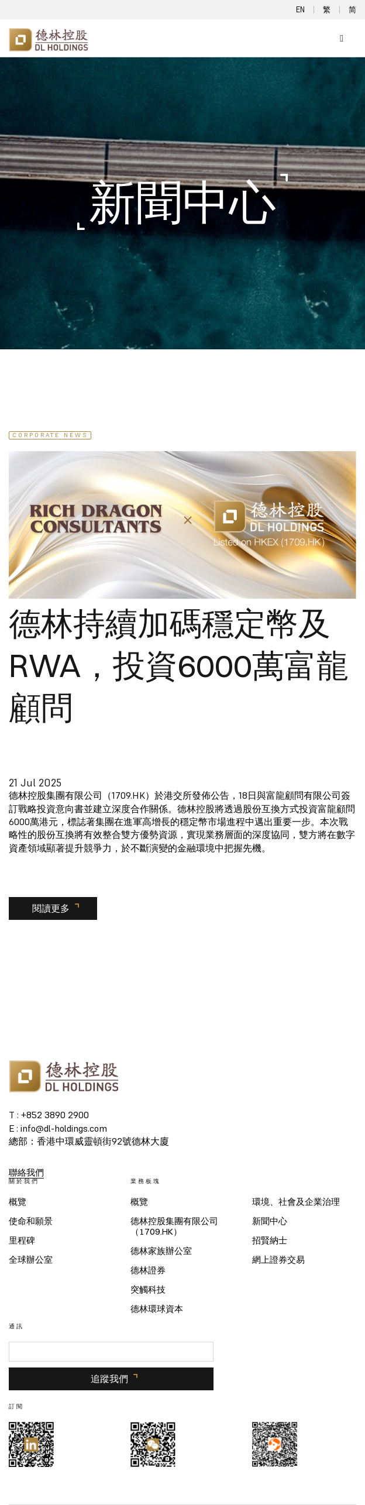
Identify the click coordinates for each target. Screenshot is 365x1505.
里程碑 (22, 1240)
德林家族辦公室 (161, 1251)
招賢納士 (269, 1240)
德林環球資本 (156, 1309)
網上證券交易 (278, 1260)
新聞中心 (269, 1221)
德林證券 (148, 1270)
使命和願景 (31, 1221)
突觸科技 (148, 1289)
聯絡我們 (26, 1172)
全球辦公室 (31, 1260)
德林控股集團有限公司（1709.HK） (174, 1226)
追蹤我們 (109, 1378)
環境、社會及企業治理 (296, 1202)
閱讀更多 (51, 908)
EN (300, 10)
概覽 (17, 1202)
